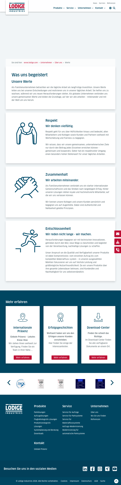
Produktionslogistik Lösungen (42, 425)
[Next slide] (111, 382)
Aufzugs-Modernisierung (72, 426)
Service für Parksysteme (72, 416)
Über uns (94, 412)
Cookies (64, 481)
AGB (96, 481)
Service (71, 8)
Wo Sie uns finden (98, 416)
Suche (102, 481)
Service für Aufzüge (70, 412)
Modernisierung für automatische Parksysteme (73, 432)
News (95, 3)
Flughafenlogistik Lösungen (45, 419)
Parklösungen (39, 412)
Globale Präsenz (40, 449)
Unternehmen (85, 8)
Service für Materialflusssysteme (71, 421)
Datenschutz (86, 481)
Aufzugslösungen (41, 416)
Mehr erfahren (22, 357)
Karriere (102, 3)
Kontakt (100, 8)
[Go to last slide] (9, 382)
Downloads (38, 433)
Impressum (74, 481)
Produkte (59, 8)
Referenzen (111, 3)
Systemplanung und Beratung (46, 430)
